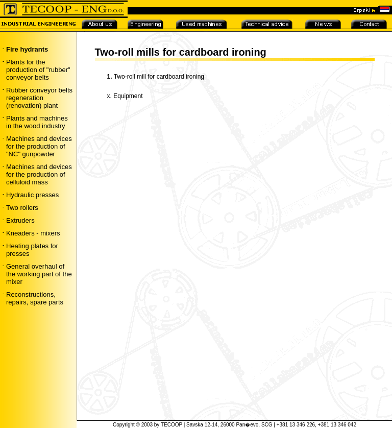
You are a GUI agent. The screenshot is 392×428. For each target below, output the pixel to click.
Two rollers (22, 207)
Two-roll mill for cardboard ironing (159, 76)
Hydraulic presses (32, 195)
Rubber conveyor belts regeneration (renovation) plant (39, 97)
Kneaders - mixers (33, 233)
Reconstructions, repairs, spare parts (34, 298)
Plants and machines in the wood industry (37, 122)
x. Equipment (125, 96)
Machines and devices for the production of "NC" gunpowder (39, 146)
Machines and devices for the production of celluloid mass (39, 174)
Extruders (20, 220)
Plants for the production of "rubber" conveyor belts (38, 69)
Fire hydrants (27, 49)
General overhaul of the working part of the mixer (39, 274)
